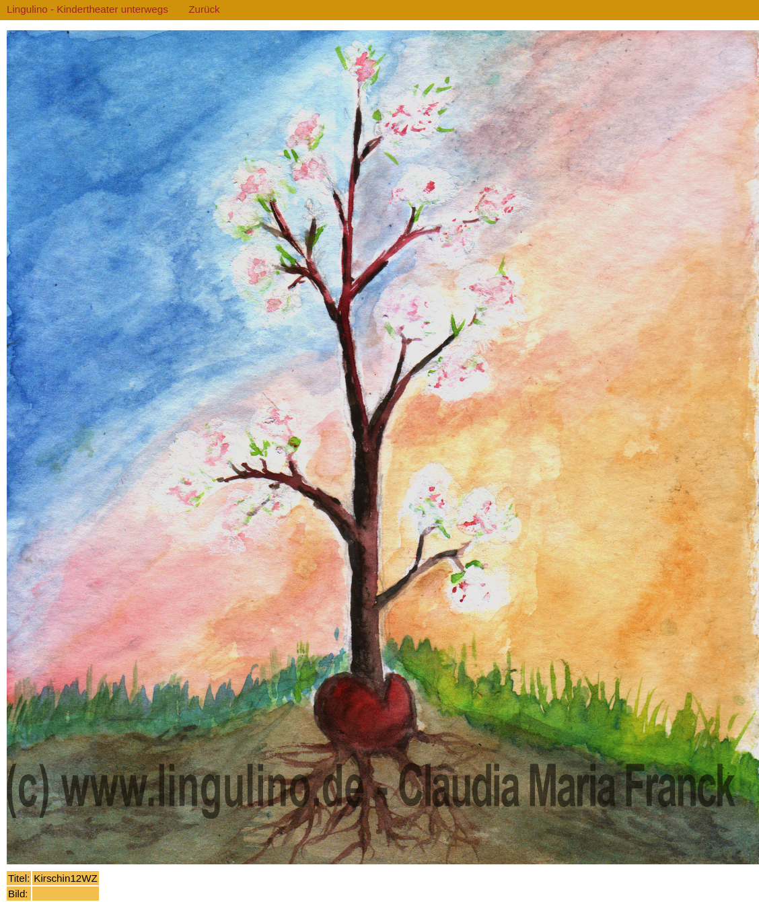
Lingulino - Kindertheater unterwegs (87, 9)
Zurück (203, 9)
